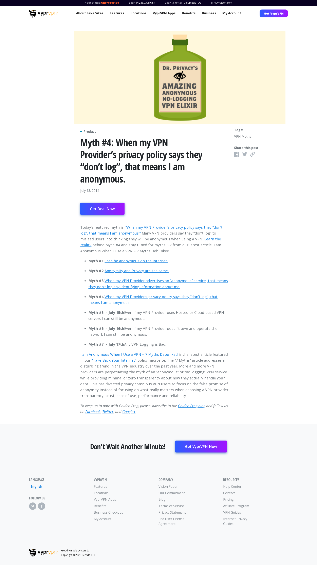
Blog (162, 499)
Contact (229, 493)
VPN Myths (242, 136)
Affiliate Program (236, 506)
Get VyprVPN (274, 13)
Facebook (92, 411)
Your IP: (133, 2)
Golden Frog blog (191, 405)
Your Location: (174, 3)
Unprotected (110, 2)
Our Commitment (171, 493)
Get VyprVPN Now (201, 446)
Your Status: (92, 2)
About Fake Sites (89, 13)
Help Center (232, 486)
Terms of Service (171, 506)
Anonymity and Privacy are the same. (137, 270)
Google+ (128, 411)
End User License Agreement (171, 521)
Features (117, 13)
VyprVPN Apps (164, 13)
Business (209, 13)
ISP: (213, 3)
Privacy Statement (172, 512)
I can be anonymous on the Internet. (136, 260)
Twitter (107, 411)
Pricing (228, 499)
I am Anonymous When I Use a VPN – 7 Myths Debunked (129, 354)
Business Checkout (108, 512)
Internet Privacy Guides (235, 521)
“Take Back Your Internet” (114, 360)
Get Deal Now (102, 208)
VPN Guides (232, 512)
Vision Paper (168, 486)
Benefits (188, 13)
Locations (138, 13)
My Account (231, 13)
